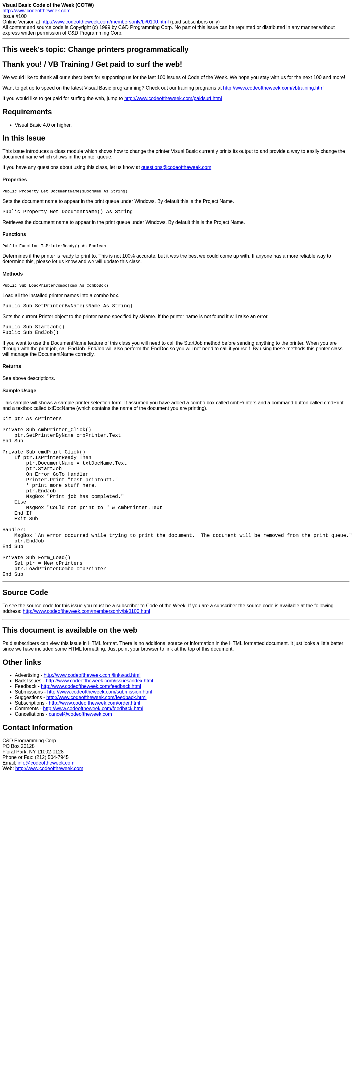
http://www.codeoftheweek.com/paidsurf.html (173, 98)
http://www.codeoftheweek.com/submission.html (99, 694)
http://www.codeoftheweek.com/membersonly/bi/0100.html (105, 21)
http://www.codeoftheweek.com (36, 10)
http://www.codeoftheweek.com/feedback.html (91, 689)
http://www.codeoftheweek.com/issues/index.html (99, 683)
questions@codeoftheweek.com (176, 167)
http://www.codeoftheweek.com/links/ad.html (91, 678)
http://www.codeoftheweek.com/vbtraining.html (274, 88)
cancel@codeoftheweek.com (80, 716)
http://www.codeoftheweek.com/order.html (94, 705)
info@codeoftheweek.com (46, 765)
